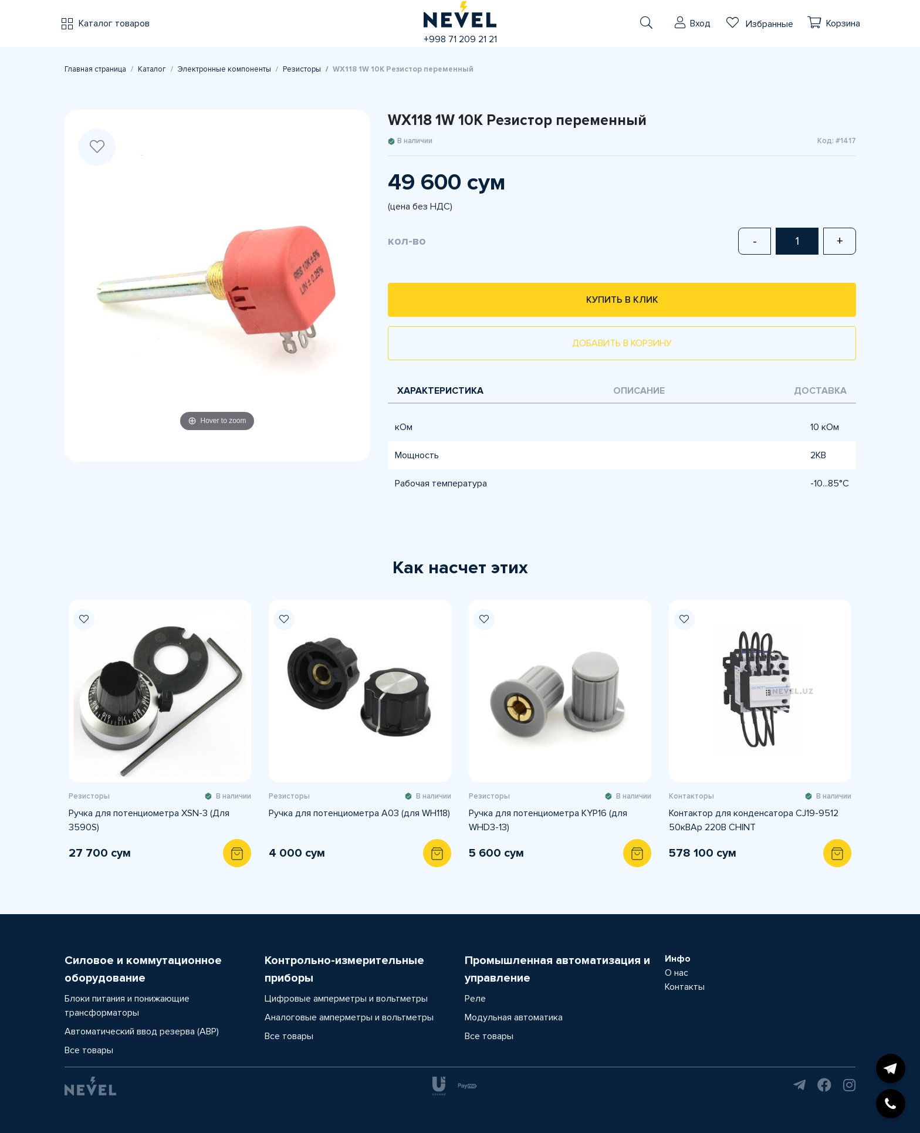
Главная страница (95, 69)
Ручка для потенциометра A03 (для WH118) (359, 813)
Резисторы (302, 69)
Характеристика (440, 391)
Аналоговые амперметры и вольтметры (349, 1017)
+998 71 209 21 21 (460, 39)
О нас (676, 973)
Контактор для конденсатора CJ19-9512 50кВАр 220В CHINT (753, 820)
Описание (639, 391)
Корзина (843, 23)
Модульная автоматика (514, 1017)
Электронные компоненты (224, 69)
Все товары (89, 1050)
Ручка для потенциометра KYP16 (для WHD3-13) (548, 820)
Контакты (685, 987)
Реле (475, 999)
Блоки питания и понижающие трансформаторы (127, 1006)
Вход (700, 23)
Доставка (820, 391)
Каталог (152, 69)
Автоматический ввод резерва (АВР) (142, 1031)
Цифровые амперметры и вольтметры (346, 999)
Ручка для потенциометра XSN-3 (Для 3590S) (149, 820)
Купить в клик (622, 300)
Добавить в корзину (622, 343)
